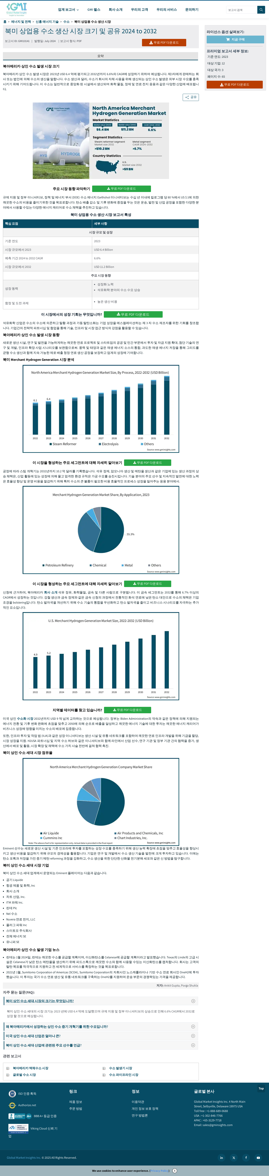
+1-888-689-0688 (217, 1111)
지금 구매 (235, 39)
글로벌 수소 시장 (24, 1075)
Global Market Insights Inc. (24, 1158)
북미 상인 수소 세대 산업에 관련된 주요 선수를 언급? (102, 1045)
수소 (66, 22)
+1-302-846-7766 (212, 1116)
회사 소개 (50, 592)
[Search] (261, 10)
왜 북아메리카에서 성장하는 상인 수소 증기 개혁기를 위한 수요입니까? (102, 1026)
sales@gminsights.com (217, 1125)
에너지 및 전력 (21, 22)
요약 (100, 56)
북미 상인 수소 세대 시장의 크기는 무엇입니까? (102, 1001)
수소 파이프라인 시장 (123, 1075)
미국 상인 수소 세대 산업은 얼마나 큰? (102, 1036)
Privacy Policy (159, 1170)
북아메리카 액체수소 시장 (30, 1068)
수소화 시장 (25, 719)
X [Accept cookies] (175, 1171)
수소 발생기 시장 (120, 1068)
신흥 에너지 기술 (47, 22)
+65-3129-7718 (211, 1120)
